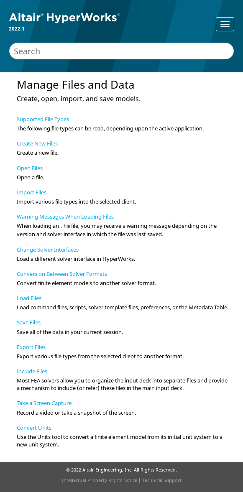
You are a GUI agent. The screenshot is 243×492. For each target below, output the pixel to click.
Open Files (30, 168)
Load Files (29, 298)
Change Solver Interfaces (48, 249)
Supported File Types (43, 119)
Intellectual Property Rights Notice (99, 480)
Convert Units (34, 427)
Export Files (31, 347)
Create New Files (37, 143)
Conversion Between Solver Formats (62, 274)
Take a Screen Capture (44, 403)
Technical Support (162, 480)
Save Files (29, 322)
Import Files (31, 192)
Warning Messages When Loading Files (65, 216)
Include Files (32, 371)
